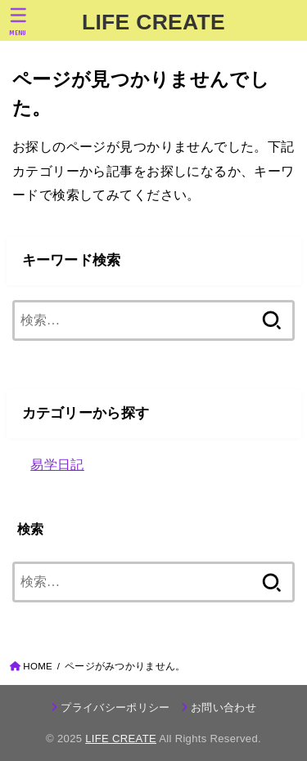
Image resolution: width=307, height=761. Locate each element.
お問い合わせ (223, 707)
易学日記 (57, 464)
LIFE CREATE (153, 22)
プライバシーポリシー (115, 707)
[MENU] (18, 21)
